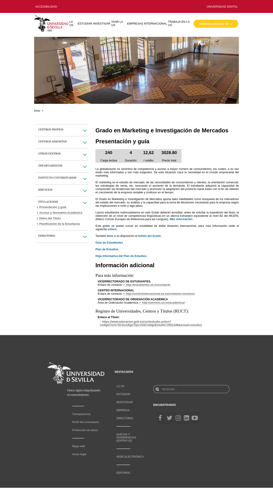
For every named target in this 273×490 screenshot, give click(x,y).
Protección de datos (85, 430)
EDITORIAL (123, 472)
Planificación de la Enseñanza (59, 223)
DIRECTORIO (124, 418)
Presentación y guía (52, 207)
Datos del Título (50, 218)
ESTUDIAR (85, 23)
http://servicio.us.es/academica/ (163, 302)
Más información (181, 219)
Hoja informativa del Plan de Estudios (121, 256)
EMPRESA (123, 410)
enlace (112, 229)
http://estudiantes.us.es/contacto (148, 284)
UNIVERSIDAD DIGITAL (222, 6)
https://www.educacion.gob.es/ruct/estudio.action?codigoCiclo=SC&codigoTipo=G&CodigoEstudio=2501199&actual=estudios (151, 323)
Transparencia (81, 414)
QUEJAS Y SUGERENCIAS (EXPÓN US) (126, 437)
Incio (37, 110)
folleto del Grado (149, 236)
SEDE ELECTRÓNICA (130, 456)
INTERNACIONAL (155, 23)
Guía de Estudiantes (109, 242)
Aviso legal (79, 454)
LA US (71, 23)
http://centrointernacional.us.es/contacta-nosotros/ (160, 293)
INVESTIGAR (101, 23)
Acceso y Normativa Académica (60, 212)
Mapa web (78, 446)
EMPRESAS (135, 23)
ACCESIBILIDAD (46, 6)
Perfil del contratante (85, 422)
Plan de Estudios (106, 249)
